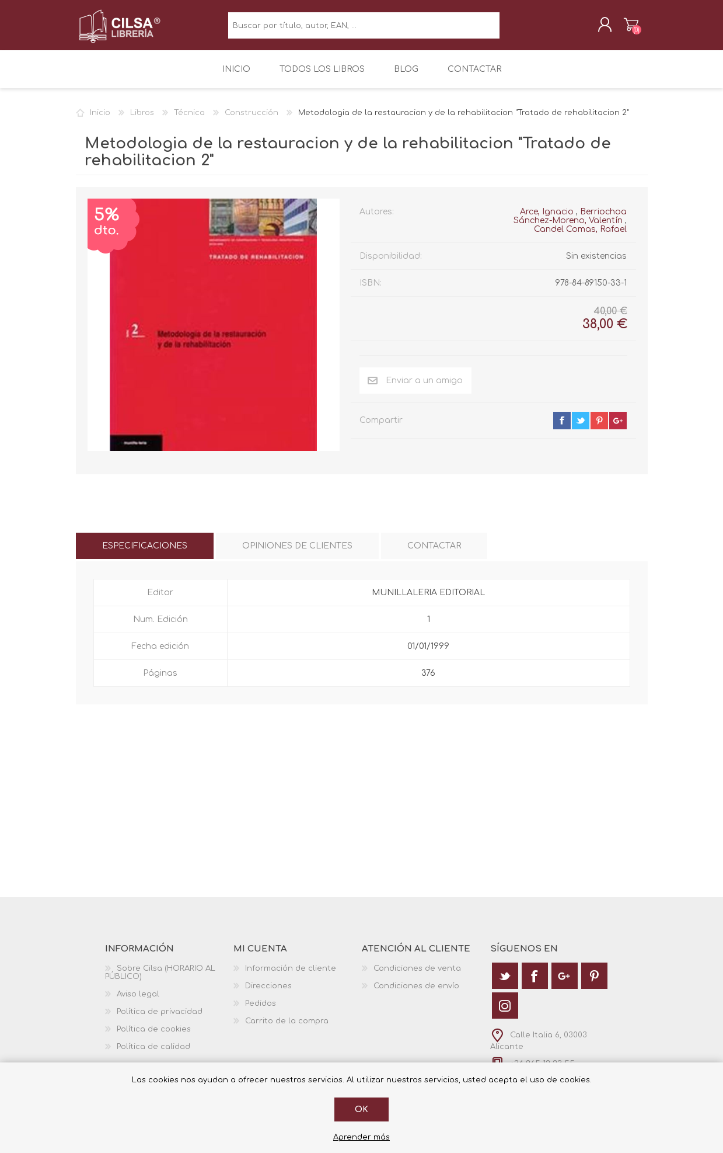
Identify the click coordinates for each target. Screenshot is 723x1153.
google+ (618, 428)
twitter (580, 428)
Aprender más (361, 1137)
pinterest (599, 428)
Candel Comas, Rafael (580, 236)
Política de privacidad (159, 1020)
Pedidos (260, 1012)
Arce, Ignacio (547, 219)
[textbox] (364, 29)
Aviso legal (138, 1002)
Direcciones (268, 994)
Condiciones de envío (416, 994)
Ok (361, 1109)
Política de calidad (153, 1055)
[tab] (145, 554)
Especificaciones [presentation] (144, 554)
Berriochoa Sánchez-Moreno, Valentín (570, 223)
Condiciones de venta (417, 977)
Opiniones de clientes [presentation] (297, 554)
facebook (562, 428)
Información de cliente (290, 977)
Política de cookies (154, 1037)
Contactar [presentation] (434, 554)
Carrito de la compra (620, 28)
